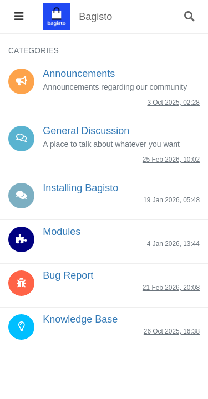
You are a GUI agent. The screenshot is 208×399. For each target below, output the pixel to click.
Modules (61, 231)
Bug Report (68, 275)
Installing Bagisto (80, 187)
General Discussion (86, 130)
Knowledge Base (80, 319)
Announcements (79, 73)
